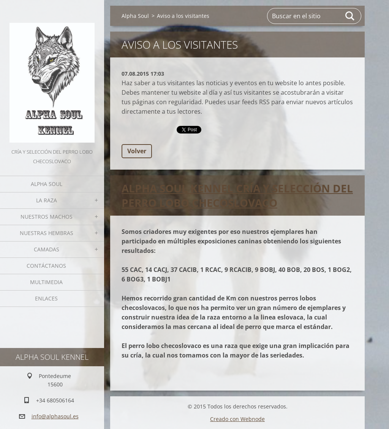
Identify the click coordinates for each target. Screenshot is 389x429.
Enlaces (46, 298)
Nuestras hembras (46, 233)
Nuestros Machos (47, 216)
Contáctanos (46, 265)
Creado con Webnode (237, 419)
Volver (136, 151)
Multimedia (46, 282)
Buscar (350, 16)
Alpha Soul (46, 183)
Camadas (46, 249)
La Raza (46, 200)
